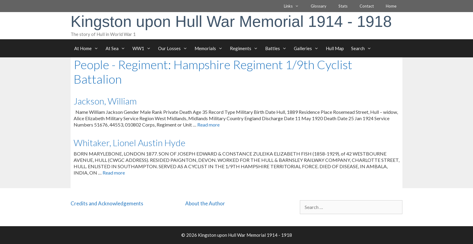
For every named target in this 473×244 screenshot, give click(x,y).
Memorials (210, 48)
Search (363, 48)
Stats (343, 6)
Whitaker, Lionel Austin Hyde (130, 142)
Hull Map (335, 48)
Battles (277, 48)
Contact (367, 6)
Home (391, 6)
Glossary (318, 6)
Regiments (246, 48)
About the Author (205, 203)
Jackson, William (105, 100)
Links (294, 6)
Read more (208, 124)
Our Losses (174, 48)
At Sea (117, 48)
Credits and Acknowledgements (107, 203)
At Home (88, 48)
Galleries (308, 48)
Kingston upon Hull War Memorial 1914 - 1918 (231, 21)
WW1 (143, 48)
